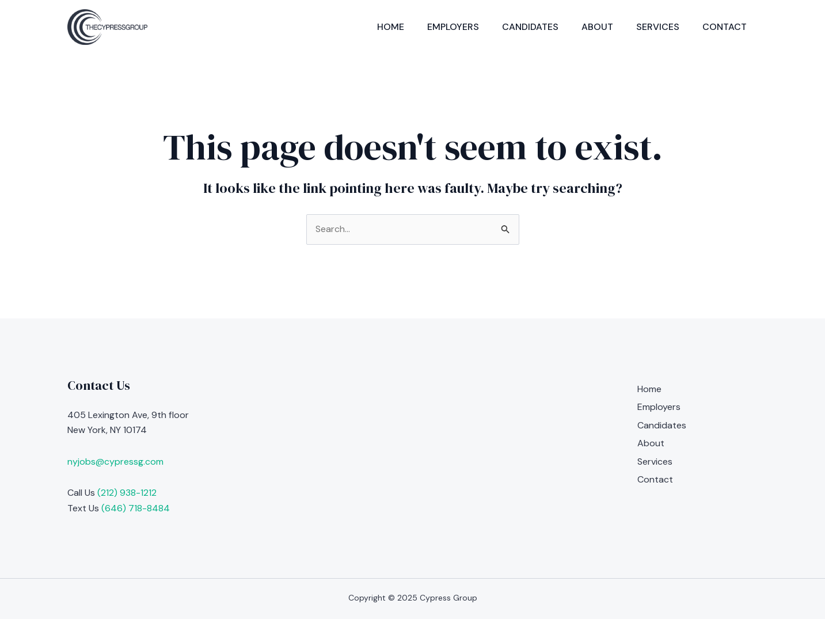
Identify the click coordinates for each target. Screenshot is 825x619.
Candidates (530, 27)
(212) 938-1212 (127, 493)
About (597, 27)
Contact (724, 27)
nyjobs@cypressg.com (115, 461)
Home (390, 27)
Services (657, 27)
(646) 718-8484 (135, 508)
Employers (453, 27)
